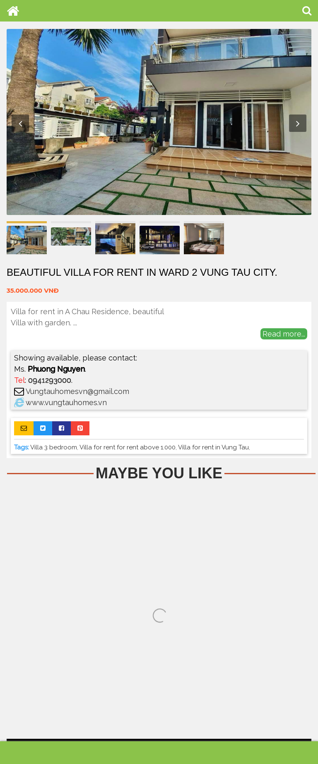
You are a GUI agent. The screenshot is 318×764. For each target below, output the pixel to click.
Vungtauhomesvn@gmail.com (77, 391)
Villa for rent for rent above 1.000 (128, 447)
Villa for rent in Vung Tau (213, 447)
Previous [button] (20, 123)
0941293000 (49, 380)
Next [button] (297, 123)
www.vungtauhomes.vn (66, 402)
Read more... (284, 333)
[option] (159, 122)
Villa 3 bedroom (53, 447)
